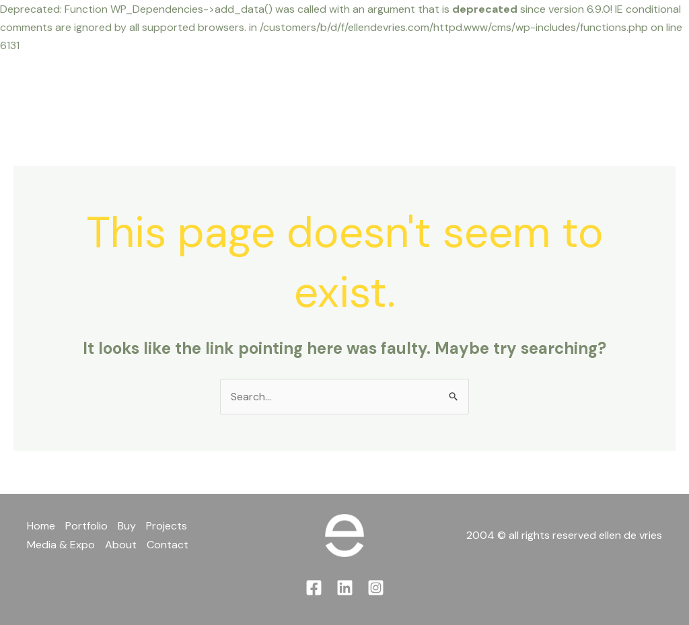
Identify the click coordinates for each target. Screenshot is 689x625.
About (481, 89)
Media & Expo (401, 89)
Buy (258, 89)
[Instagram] (624, 99)
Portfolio (200, 89)
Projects (316, 89)
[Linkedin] (647, 80)
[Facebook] (618, 80)
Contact (547, 89)
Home (135, 89)
